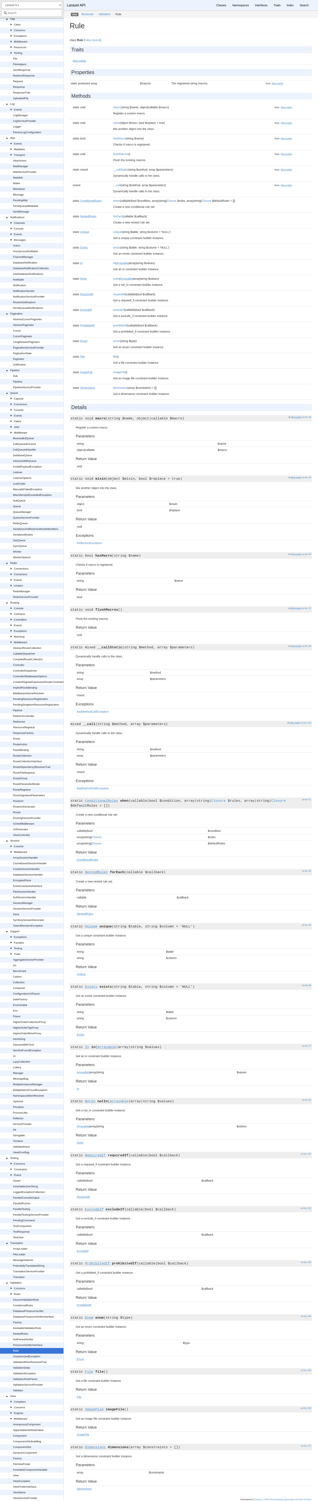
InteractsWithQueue (24, 460)
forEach (118, 216)
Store (16, 914)
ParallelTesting (21, 1209)
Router (17, 812)
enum (116, 341)
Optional (18, 1101)
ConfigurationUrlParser (26, 993)
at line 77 (306, 1046)
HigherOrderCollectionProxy (29, 1022)
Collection (19, 982)
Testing (18, 52)
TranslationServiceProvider (29, 1271)
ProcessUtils (20, 1112)
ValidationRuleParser (25, 1379)
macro (117, 107)
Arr (14, 965)
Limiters (18, 585)
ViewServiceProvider (25, 1498)
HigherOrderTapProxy (26, 1027)
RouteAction (20, 744)
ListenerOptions (22, 477)
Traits (17, 954)
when (116, 200)
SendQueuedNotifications (28, 307)
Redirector (19, 721)
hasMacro (119, 138)
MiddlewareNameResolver (28, 693)
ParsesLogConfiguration (27, 132)
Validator (18, 1390)
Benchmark (19, 971)
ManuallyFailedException (27, 489)
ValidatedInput (21, 1146)
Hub (15, 375)
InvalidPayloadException (27, 466)
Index (290, 5)
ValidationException (24, 1373)
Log (12, 103)
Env (15, 1010)
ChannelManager (23, 256)
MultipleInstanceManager (27, 1084)
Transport (19, 154)
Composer (19, 988)
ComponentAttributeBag (27, 1441)
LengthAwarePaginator (26, 341)
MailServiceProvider (25, 171)
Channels (19, 222)
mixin (116, 122)
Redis (13, 562)
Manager (18, 1073)
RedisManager (21, 591)
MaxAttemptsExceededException (32, 494)
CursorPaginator (22, 336)
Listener (17, 472)
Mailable (18, 177)
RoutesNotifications (24, 302)
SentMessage (21, 211)
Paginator (18, 358)
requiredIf (119, 294)
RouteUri (18, 801)
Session (14, 840)
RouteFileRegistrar (24, 772)
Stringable (19, 1135)
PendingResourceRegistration (30, 699)
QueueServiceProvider (26, 517)
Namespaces (240, 5)
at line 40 (306, 477)
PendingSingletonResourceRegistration (36, 704)
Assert (16, 1180)
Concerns (19, 30)
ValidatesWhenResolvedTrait (30, 1362)
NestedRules (20, 1333)
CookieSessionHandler (26, 869)
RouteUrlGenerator (24, 806)
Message (18, 194)
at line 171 (306, 1446)
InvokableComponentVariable (30, 1469)
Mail (12, 137)
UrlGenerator (20, 829)
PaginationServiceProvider (28, 347)
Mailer (16, 183)
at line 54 (306, 925)
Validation (15, 1282)
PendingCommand (24, 1220)
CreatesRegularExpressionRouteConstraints (39, 682)
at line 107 (306, 1154)
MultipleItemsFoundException (30, 1090)
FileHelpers (19, 64)
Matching (19, 636)
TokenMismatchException (28, 925)
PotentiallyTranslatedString (28, 1265)
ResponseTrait (21, 92)
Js (14, 1056)
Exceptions (20, 35)
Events (18, 109)
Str (14, 1129)
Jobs (16, 426)
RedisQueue (20, 523)
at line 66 (306, 985)
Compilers (20, 1401)
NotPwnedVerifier (23, 1339)
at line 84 (306, 646)
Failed (17, 421)
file (115, 356)
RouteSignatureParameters (29, 795)
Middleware (20, 41)
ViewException (21, 1481)
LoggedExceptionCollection (29, 1192)
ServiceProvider (22, 1124)
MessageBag (20, 1078)
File (15, 58)
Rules (17, 1294)
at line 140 (306, 1316)
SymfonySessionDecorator (28, 920)
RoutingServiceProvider (27, 818)
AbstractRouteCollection (27, 648)
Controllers (20, 619)
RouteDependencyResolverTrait (31, 767)
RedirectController (23, 716)
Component (20, 1435)
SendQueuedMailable (25, 205)
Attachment (19, 160)
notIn (116, 278)
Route (16, 738)
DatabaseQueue (22, 455)
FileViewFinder (21, 1464)
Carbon (17, 976)
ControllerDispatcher (25, 670)
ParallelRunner (21, 1203)
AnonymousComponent (27, 1424)
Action (16, 245)
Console (19, 228)
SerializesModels (23, 534)
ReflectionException (89, 543)
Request (18, 81)
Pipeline (14, 370)
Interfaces (261, 5)
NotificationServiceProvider (29, 296)
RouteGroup (20, 778)
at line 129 (306, 1262)
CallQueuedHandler (24, 449)
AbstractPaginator (23, 324)
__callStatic (120, 169)
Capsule (19, 398)
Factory (17, 1322)
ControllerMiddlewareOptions (30, 676)
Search (304, 5)
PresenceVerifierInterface (28, 1345)
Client (17, 24)
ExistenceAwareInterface (27, 886)
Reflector (18, 1118)
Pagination (16, 313)
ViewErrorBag (21, 1152)
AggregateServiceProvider (28, 959)
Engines (18, 1413)
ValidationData (21, 1367)
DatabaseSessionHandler (28, 874)
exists (116, 247)
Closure (171, 200)
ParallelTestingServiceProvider (31, 1214)
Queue (14, 392)
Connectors (20, 404)
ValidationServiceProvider (28, 1384)
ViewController (21, 835)
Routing (14, 602)
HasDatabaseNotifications (28, 273)
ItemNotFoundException (27, 1050)
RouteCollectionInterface (27, 761)
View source (92, 40)
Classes (221, 5)
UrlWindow (19, 364)
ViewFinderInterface (24, 1486)
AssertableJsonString (25, 1186)
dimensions (120, 387)
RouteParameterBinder (26, 784)
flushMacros (120, 154)
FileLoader (19, 1254)
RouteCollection (22, 755)
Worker (17, 551)
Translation (16, 1243)
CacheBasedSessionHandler (30, 863)
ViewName (19, 1492)
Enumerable (20, 1005)
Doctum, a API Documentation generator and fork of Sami (282, 1499)
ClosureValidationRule (26, 1299)
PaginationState (22, 353)
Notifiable (18, 279)
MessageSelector (23, 1260)
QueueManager (22, 511)
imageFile (119, 372)
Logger (17, 126)
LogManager (20, 115)
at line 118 (306, 1208)
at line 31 (306, 799)
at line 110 (306, 723)
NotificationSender (23, 290)
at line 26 (306, 417)
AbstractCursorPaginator (27, 319)
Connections (21, 568)
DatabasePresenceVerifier (28, 1311)
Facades (19, 942)
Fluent (16, 1016)
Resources (20, 47)
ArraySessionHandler (25, 857)
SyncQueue (20, 545)
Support (14, 931)
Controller (18, 665)
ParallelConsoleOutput (26, 1197)
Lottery (17, 1067)
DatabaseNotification (25, 262)
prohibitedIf (120, 325)
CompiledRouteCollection (28, 659)
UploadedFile (21, 98)
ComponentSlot (22, 1447)
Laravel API (76, 5)
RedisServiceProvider (25, 596)
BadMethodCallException (93, 711)
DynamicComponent (25, 1452)
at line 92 (306, 1100)
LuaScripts (19, 483)
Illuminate (87, 14)
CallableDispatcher (24, 653)
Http (12, 18)
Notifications (17, 217)
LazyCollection (21, 1061)
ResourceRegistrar (24, 727)
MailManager (20, 166)
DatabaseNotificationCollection (31, 268)
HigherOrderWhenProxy (27, 1033)
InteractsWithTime (23, 1044)
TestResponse (21, 1231)
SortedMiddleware (23, 823)
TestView (18, 1237)
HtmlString (19, 1039)
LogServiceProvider (24, 120)
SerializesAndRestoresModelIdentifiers (35, 528)
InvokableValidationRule (27, 1328)
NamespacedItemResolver (28, 1095)
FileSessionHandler (24, 891)
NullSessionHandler (24, 897)
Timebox (18, 1141)
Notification (19, 285)
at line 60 (306, 554)
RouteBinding (21, 750)
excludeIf (119, 309)
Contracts (19, 613)
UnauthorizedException (26, 1356)
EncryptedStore (22, 880)
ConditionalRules (23, 1305)
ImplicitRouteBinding (25, 687)
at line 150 (306, 1370)
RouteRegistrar (22, 789)
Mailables (19, 149)
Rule (16, 1350)
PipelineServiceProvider (27, 387)
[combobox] (32, 13)
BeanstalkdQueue (23, 438)
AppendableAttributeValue (28, 1430)
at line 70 (306, 608)
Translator (19, 1277)
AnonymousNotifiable (25, 251)
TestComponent (22, 1226)
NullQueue (19, 500)
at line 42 (306, 871)
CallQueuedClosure (24, 443)
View (13, 1396)
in (114, 263)
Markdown (19, 188)
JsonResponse (21, 69)
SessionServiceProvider (27, 908)
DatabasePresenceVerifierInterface (33, 1316)
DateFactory (20, 999)
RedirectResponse (24, 75)
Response (19, 86)
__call (117, 185)
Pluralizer (18, 1107)
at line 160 (306, 1408)
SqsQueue (19, 540)
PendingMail (20, 200)
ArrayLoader (20, 1248)
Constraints (20, 1169)
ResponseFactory (23, 733)
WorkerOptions (21, 557)
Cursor (17, 330)
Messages (20, 239)
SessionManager (23, 903)
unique (117, 232)
